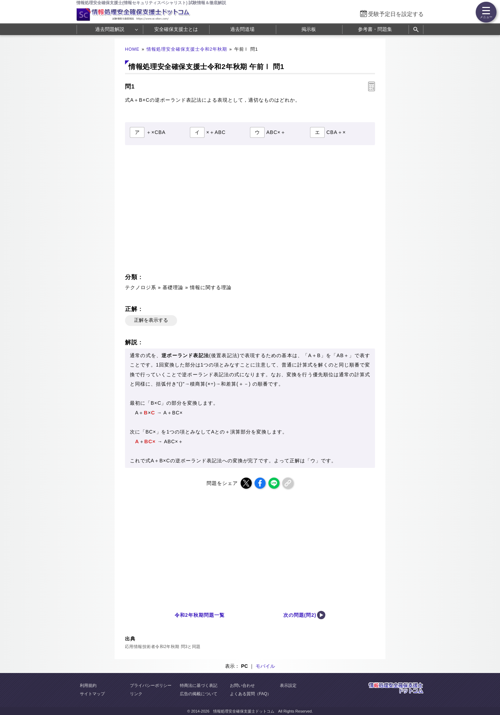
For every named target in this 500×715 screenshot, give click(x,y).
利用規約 (88, 685)
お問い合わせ (242, 685)
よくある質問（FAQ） (251, 693)
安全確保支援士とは (176, 29)
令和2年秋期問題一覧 (200, 615)
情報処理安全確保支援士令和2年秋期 (187, 49)
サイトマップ (92, 693)
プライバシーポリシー (151, 685)
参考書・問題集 (375, 29)
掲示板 (308, 29)
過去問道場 (242, 29)
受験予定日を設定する (396, 14)
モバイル (265, 666)
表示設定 (288, 685)
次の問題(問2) (299, 615)
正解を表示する (151, 320)
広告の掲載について (198, 693)
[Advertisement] (186, 211)
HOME (132, 49)
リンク (136, 693)
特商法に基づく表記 (198, 685)
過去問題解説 (109, 29)
